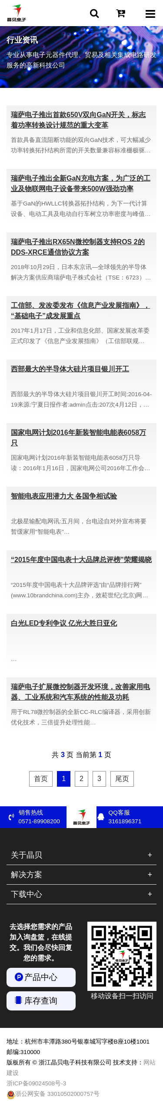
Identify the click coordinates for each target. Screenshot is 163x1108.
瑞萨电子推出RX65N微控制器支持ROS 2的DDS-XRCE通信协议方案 (78, 247)
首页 (41, 778)
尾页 (122, 778)
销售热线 (43, 817)
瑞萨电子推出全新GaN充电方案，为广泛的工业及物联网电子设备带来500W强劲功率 (80, 183)
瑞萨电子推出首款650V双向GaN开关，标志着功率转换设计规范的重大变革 (78, 120)
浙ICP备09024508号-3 (36, 1083)
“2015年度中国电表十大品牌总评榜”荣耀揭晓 (81, 559)
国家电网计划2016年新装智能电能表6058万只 (78, 438)
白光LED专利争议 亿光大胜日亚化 (64, 623)
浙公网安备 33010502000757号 (53, 1095)
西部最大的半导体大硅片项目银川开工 (70, 369)
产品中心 (40, 977)
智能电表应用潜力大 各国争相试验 (64, 496)
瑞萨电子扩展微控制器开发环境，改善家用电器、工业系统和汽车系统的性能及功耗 (80, 692)
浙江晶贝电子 (16, 13)
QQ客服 (132, 817)
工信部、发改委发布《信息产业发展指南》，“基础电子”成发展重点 (80, 311)
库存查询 (40, 1000)
